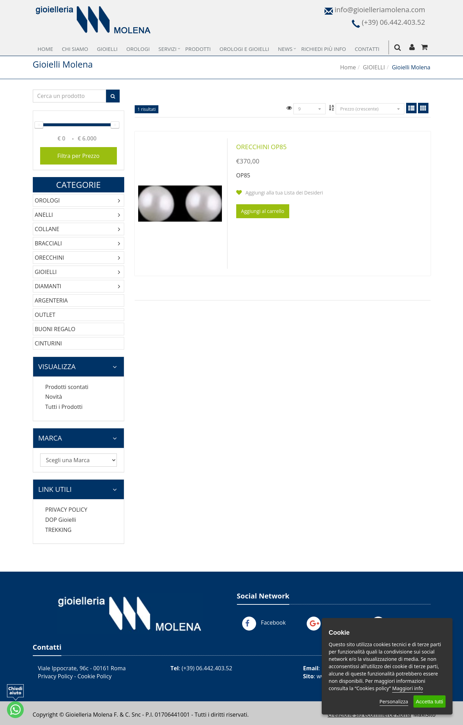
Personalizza (394, 701)
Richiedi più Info (323, 48)
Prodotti (198, 48)
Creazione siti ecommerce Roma (369, 714)
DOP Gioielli (60, 520)
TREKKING (58, 530)
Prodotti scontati (67, 387)
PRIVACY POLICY (66, 509)
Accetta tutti (429, 701)
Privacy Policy (55, 676)
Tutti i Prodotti (64, 407)
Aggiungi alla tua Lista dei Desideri (279, 192)
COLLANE (47, 229)
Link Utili (77, 489)
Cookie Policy (94, 676)
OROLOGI (47, 200)
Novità (53, 396)
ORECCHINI (49, 257)
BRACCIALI (48, 243)
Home (45, 48)
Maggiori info (407, 688)
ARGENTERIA (51, 300)
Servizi (167, 48)
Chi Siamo (75, 48)
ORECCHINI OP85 (261, 147)
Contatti (367, 48)
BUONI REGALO (55, 329)
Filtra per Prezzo (78, 156)
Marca (77, 438)
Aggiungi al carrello (262, 211)
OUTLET (45, 315)
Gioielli (107, 48)
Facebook (273, 622)
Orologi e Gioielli (244, 48)
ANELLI (44, 215)
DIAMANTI (48, 286)
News (285, 48)
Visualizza (77, 366)
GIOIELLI (374, 67)
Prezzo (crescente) (370, 109)
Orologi (138, 48)
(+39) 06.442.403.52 (206, 668)
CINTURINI (48, 343)
